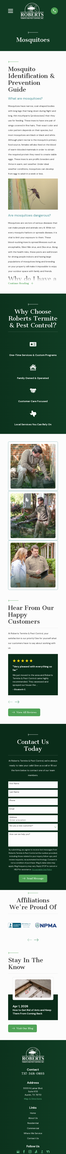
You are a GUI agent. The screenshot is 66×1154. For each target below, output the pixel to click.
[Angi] (36, 1151)
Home (33, 1113)
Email (11, 809)
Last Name (14, 792)
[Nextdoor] (47, 1151)
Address (13, 817)
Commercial (33, 1128)
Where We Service (33, 1133)
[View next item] (17, 702)
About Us (33, 1118)
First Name (14, 783)
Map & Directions (33, 1098)
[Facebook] (24, 1151)
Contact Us (33, 1138)
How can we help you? (19, 834)
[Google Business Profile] (18, 1151)
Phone (12, 800)
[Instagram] (30, 1151)
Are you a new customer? (21, 826)
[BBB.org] (42, 1151)
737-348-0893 (33, 1073)
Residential (33, 1123)
